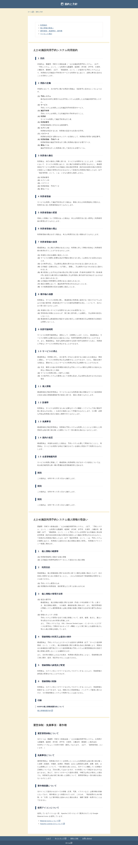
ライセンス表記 (46, 34)
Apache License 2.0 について (52, 824)
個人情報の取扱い (47, 28)
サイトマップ (61, 838)
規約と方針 (39, 12)
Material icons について (50, 821)
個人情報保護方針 (45, 711)
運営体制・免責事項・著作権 (51, 31)
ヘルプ (48, 838)
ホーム (31, 12)
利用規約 (43, 25)
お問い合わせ (87, 838)
